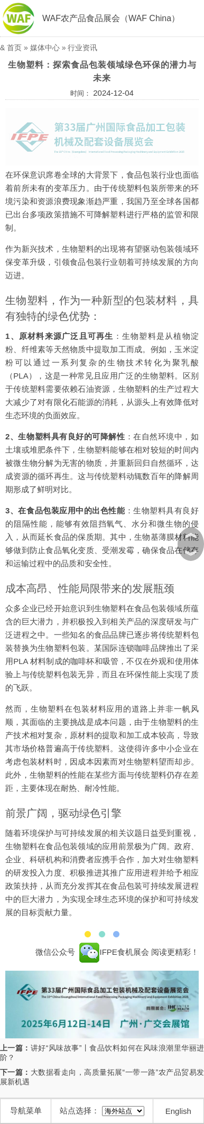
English (178, 1111)
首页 (14, 47)
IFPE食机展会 (114, 951)
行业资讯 (82, 47)
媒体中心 (45, 47)
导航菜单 (26, 1110)
